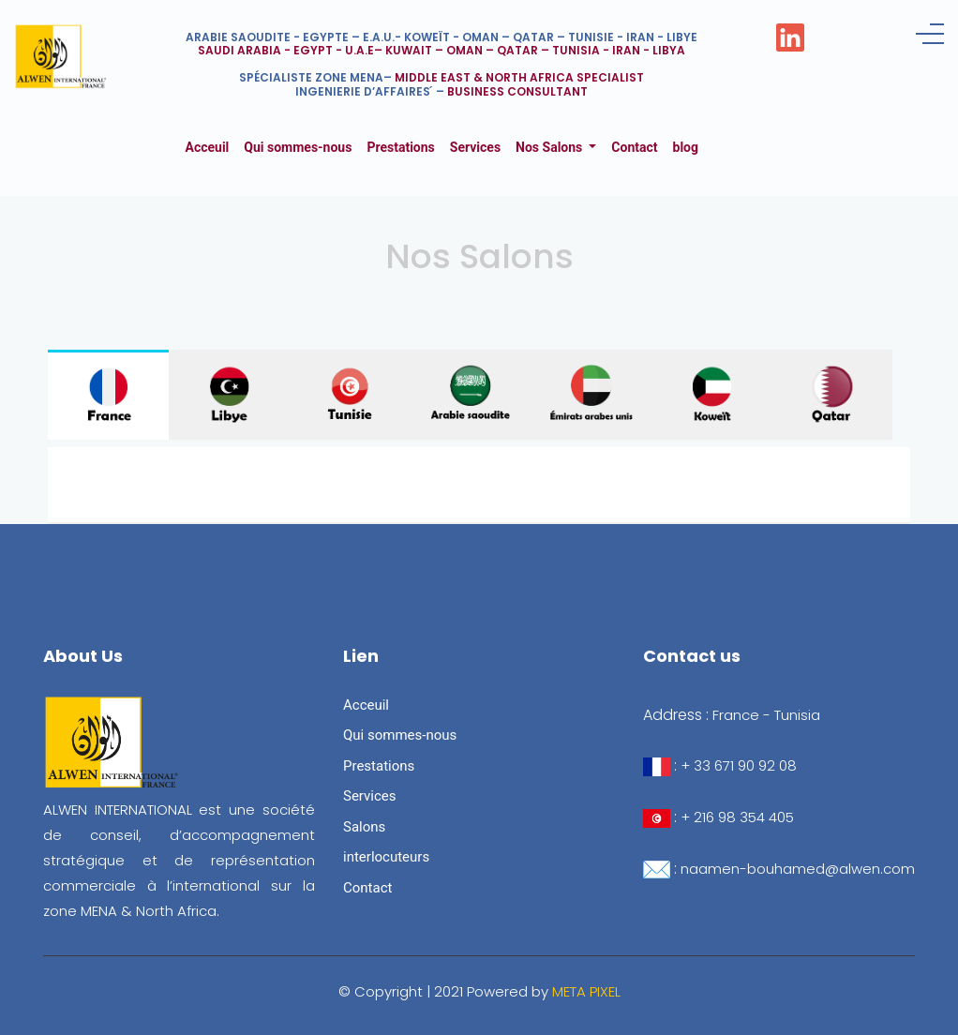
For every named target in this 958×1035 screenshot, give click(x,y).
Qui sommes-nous (298, 147)
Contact (634, 147)
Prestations (400, 147)
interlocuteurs (386, 856)
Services (475, 147)
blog (685, 147)
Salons (364, 826)
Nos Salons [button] (551, 147)
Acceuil (211, 146)
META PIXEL (586, 991)
